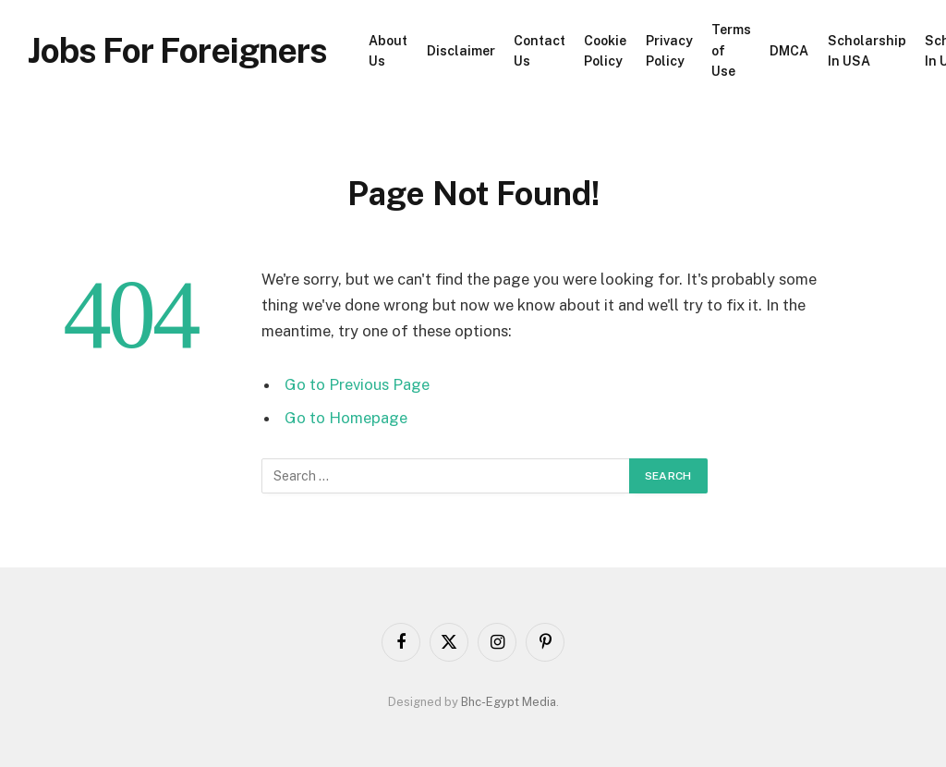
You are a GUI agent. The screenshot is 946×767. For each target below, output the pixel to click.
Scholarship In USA (867, 50)
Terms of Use (731, 50)
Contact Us (539, 50)
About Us (388, 50)
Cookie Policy (605, 50)
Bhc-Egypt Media (508, 702)
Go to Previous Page (357, 384)
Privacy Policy (669, 50)
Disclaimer (461, 50)
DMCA (789, 50)
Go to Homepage (346, 417)
